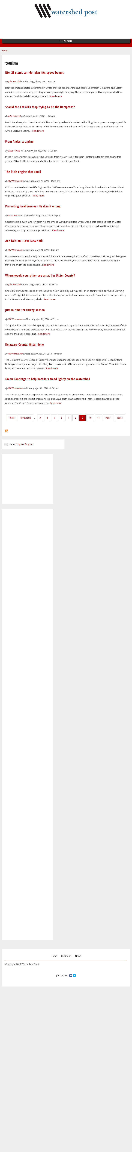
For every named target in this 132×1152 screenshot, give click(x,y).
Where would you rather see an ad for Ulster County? (40, 275)
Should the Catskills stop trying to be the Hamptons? (40, 107)
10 (90, 417)
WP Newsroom (15, 180)
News (78, 955)
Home (5, 50)
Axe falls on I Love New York (24, 241)
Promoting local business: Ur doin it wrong (33, 206)
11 (98, 417)
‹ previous (25, 417)
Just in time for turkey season (25, 310)
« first (11, 417)
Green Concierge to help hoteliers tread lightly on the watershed (47, 379)
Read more (56, 96)
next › (109, 417)
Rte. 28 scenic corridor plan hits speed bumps (34, 72)
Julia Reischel (14, 81)
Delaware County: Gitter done (24, 344)
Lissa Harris (14, 150)
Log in (20, 444)
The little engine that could (23, 172)
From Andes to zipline (19, 141)
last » (120, 417)
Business (66, 955)
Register (29, 444)
